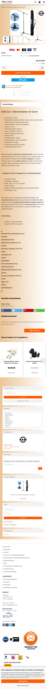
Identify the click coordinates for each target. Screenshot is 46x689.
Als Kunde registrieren (10, 579)
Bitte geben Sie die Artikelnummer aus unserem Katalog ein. (22, 461)
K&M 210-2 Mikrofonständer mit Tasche (23, 495)
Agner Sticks (23, 415)
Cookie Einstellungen (10, 571)
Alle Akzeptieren (23, 681)
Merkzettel (7, 585)
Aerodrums (23, 413)
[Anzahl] (23, 68)
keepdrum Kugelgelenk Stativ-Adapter (34, 362)
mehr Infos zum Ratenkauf (13, 87)
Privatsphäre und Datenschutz (13, 566)
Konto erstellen (8, 522)
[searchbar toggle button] (35, 2)
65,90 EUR (23, 499)
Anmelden (23, 518)
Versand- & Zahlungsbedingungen (14, 555)
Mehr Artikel (7, 449)
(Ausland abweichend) (34, 55)
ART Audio (23, 424)
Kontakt (6, 552)
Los (40, 468)
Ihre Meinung (34, 330)
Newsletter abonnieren (10, 587)
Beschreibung (8, 104)
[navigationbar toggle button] (44, 2)
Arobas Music (23, 422)
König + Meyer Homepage (11, 447)
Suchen (23, 397)
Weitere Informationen (23, 685)
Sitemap (6, 534)
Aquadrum (23, 420)
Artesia (23, 425)
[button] (44, 40)
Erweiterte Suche (23, 401)
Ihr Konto (6, 582)
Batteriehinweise (9, 560)
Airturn (23, 419)
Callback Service (9, 569)
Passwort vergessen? (10, 525)
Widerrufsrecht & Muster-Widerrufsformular (17, 558)
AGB (5, 563)
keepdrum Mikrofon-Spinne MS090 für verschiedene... (11, 362)
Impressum (7, 549)
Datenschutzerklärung (35, 677)
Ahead (23, 417)
